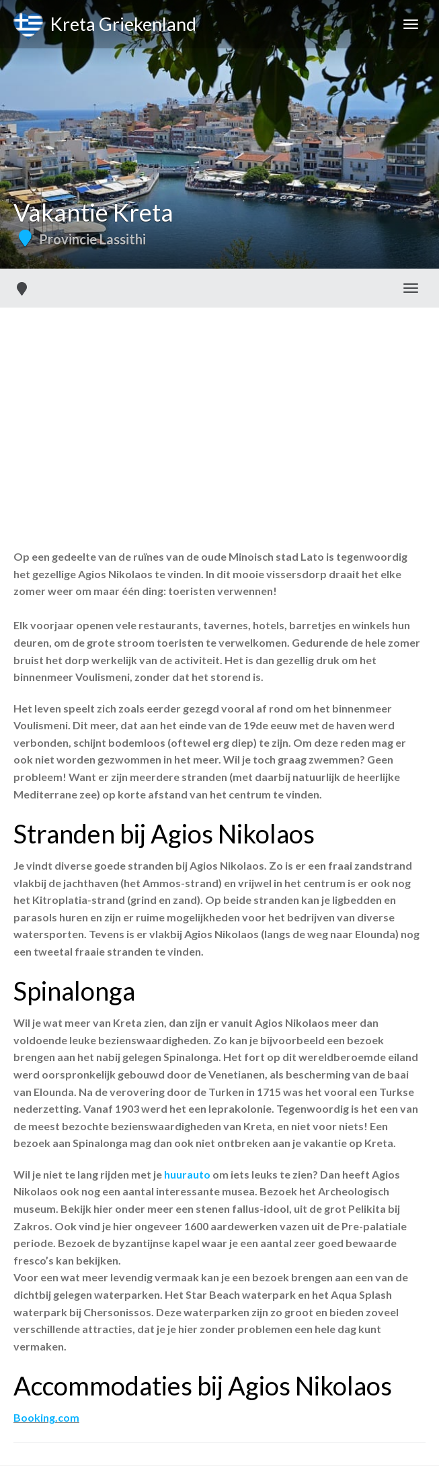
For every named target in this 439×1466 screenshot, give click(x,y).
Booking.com (46, 1417)
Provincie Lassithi (92, 239)
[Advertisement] (219, 408)
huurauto (187, 1174)
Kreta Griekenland (104, 26)
